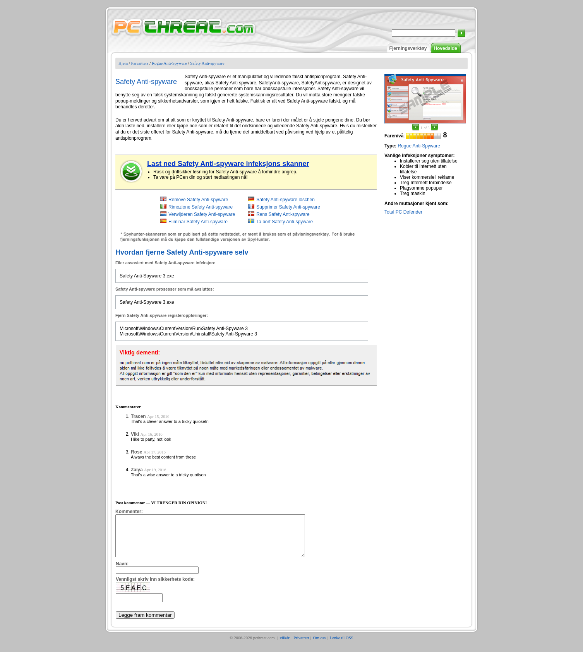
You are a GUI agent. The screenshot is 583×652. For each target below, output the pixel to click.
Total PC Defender (403, 212)
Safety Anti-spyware (207, 63)
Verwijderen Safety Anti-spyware (201, 214)
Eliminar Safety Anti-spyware (198, 221)
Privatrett (301, 645)
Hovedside (445, 48)
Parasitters (140, 63)
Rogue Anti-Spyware (169, 63)
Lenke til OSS (341, 645)
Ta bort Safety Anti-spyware (284, 221)
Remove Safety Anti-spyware (198, 199)
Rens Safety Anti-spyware (282, 214)
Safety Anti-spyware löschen (285, 199)
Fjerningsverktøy (408, 48)
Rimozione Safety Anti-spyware (200, 207)
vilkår (285, 645)
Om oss (319, 645)
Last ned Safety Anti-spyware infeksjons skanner (228, 164)
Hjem (123, 63)
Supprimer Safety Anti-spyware (288, 207)
